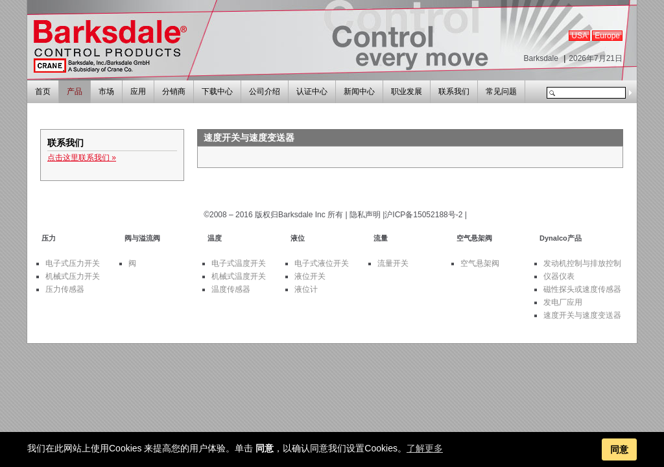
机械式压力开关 (72, 276)
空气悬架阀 (474, 238)
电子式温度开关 (238, 263)
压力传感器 (64, 289)
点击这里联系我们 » (81, 157)
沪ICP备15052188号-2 (423, 214)
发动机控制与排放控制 (582, 263)
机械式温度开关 (238, 276)
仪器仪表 (559, 276)
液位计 (306, 289)
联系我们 (453, 91)
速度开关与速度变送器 (582, 315)
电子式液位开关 (321, 263)
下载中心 (217, 91)
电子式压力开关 (72, 263)
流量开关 (393, 263)
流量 (381, 238)
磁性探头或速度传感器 (582, 289)
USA (579, 35)
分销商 (173, 91)
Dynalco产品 (561, 238)
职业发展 (406, 91)
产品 (74, 91)
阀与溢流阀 (142, 238)
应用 (138, 91)
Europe (607, 35)
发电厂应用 (562, 302)
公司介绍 (264, 91)
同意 (619, 449)
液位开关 (310, 276)
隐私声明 (365, 214)
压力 (49, 238)
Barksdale (540, 58)
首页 (43, 91)
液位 (297, 238)
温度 (215, 238)
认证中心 (311, 91)
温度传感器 (230, 289)
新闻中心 (359, 91)
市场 (106, 91)
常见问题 (501, 91)
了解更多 (425, 448)
